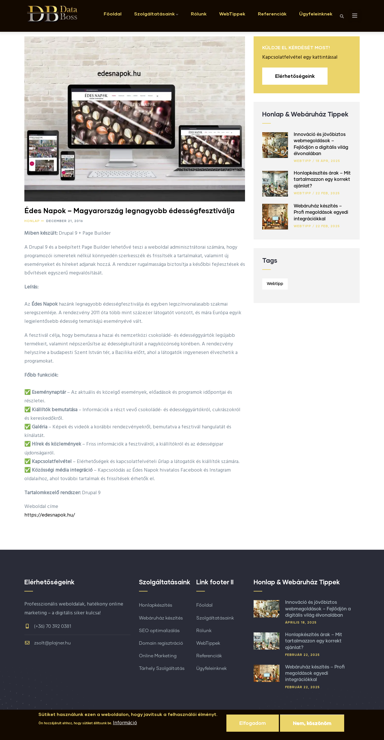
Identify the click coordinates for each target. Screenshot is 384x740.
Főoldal (204, 605)
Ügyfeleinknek (315, 13)
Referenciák (272, 13)
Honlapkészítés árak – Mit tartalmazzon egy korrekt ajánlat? (322, 179)
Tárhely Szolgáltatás (162, 668)
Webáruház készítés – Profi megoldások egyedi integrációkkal (321, 212)
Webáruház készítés (161, 618)
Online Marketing (158, 656)
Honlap (32, 221)
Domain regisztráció (161, 643)
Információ (125, 725)
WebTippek (232, 13)
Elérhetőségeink (295, 76)
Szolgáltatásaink (156, 14)
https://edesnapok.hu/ (49, 515)
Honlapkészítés (155, 605)
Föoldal (113, 13)
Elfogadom (252, 725)
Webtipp (302, 161)
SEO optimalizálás (159, 630)
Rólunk (199, 13)
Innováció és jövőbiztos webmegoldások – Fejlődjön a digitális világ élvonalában (318, 609)
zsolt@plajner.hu (47, 643)
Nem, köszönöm (312, 725)
